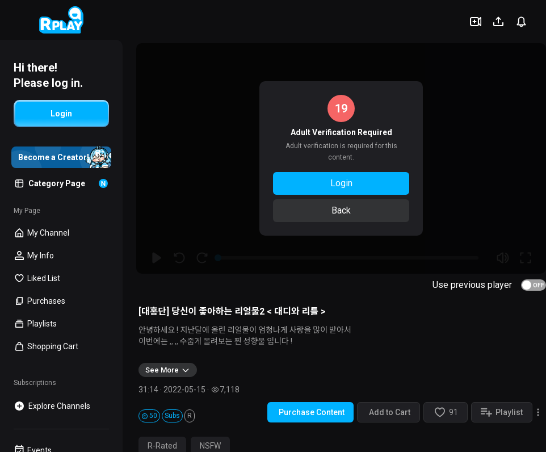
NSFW (210, 445)
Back (341, 210)
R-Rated (162, 445)
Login (341, 183)
